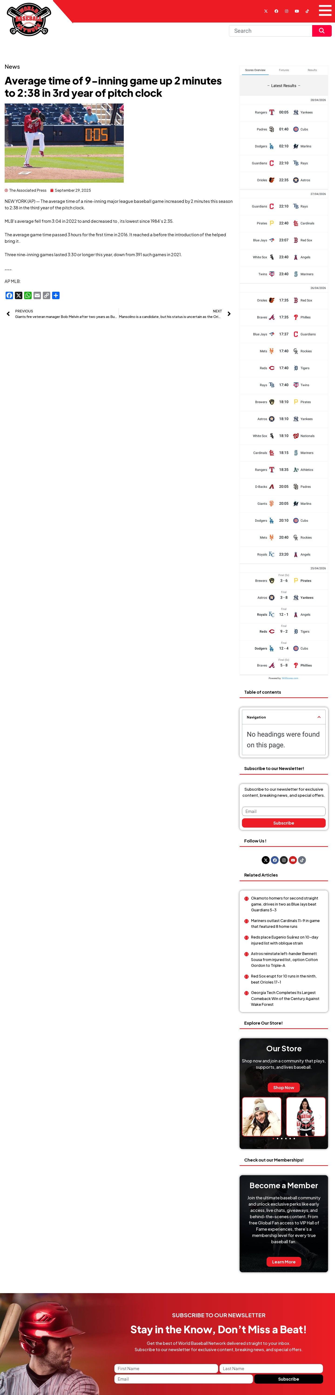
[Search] (270, 31)
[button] (319, 717)
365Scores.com (290, 678)
